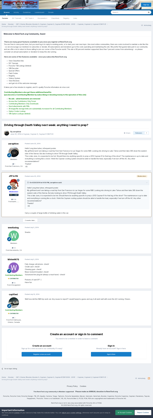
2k (14, 283)
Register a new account (41, 354)
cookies (17, 413)
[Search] (122, 12)
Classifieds (55, 18)
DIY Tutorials (16, 18)
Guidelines (27, 12)
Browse (6, 13)
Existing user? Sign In (129, 5)
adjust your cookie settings (71, 413)
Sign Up (146, 5)
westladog (13, 227)
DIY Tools (29, 18)
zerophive (13, 143)
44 (14, 248)
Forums (5, 18)
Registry (66, 18)
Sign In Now (111, 354)
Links (75, 18)
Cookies (83, 386)
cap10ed (13, 294)
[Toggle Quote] (28, 182)
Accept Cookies (124, 412)
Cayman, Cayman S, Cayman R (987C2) (38, 134)
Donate (51, 12)
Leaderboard (39, 12)
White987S (13, 259)
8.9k (13, 199)
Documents (42, 18)
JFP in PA (13, 176)
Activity (16, 12)
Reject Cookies (143, 412)
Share (127, 133)
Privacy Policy (72, 386)
